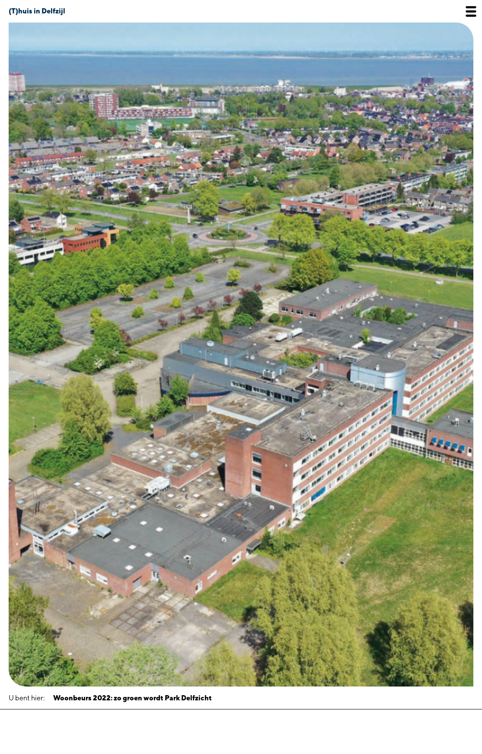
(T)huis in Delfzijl (37, 11)
